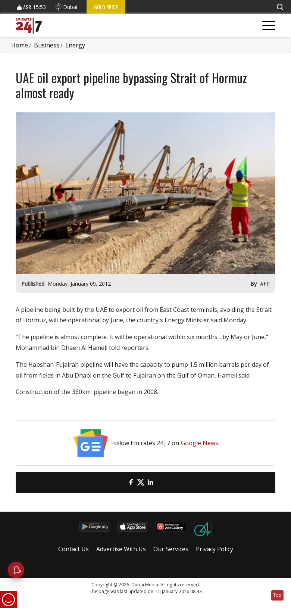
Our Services (170, 549)
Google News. (200, 443)
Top (277, 595)
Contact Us (73, 549)
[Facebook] (131, 482)
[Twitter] (141, 482)
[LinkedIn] (150, 482)
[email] (121, 482)
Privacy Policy (214, 549)
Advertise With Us (121, 549)
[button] (280, 7)
